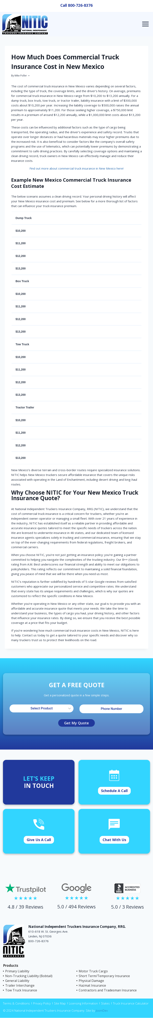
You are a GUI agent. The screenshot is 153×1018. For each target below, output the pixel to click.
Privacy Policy (42, 1003)
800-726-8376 (80, 5)
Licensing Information (83, 1003)
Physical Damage (91, 980)
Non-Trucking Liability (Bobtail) (28, 976)
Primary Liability (17, 971)
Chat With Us (114, 839)
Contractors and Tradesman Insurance (108, 990)
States (105, 1003)
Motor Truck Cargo (93, 971)
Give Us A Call (39, 839)
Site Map (60, 1003)
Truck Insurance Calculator (131, 1003)
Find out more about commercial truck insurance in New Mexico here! (76, 168)
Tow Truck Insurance (21, 990)
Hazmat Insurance (92, 985)
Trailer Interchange (19, 985)
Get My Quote (76, 723)
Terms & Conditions (16, 1003)
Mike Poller (21, 75)
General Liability (17, 980)
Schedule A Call (114, 790)
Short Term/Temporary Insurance (104, 976)
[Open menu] (145, 24)
